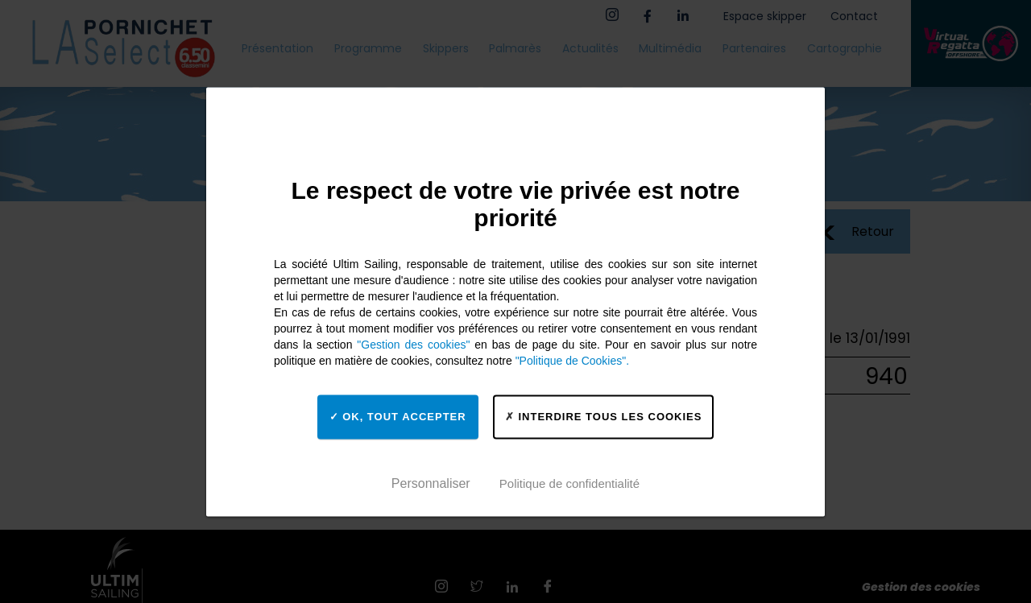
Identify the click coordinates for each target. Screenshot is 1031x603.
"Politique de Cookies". (572, 360)
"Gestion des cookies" (413, 344)
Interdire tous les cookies (603, 417)
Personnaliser (430, 483)
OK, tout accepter (397, 417)
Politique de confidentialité (569, 483)
